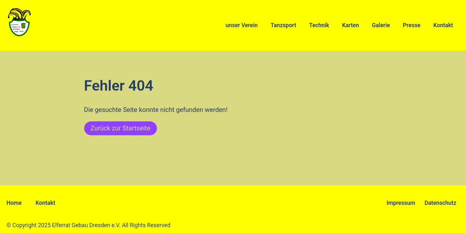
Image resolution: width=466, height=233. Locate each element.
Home (14, 203)
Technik (319, 25)
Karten (350, 25)
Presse (411, 25)
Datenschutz (440, 203)
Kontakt (443, 25)
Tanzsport (283, 25)
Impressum (400, 203)
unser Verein (242, 25)
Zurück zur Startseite (120, 128)
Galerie (381, 25)
